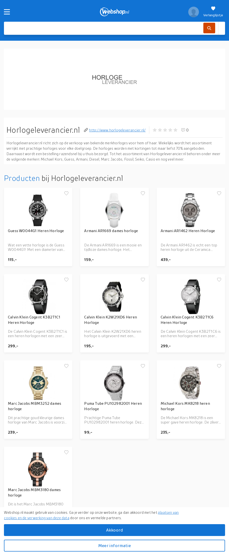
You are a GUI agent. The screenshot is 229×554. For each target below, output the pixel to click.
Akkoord (114, 530)
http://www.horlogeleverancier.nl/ (115, 130)
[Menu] (7, 12)
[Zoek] (209, 28)
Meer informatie (114, 545)
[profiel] (193, 12)
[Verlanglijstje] (213, 12)
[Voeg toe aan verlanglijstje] (66, 194)
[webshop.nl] (114, 11)
